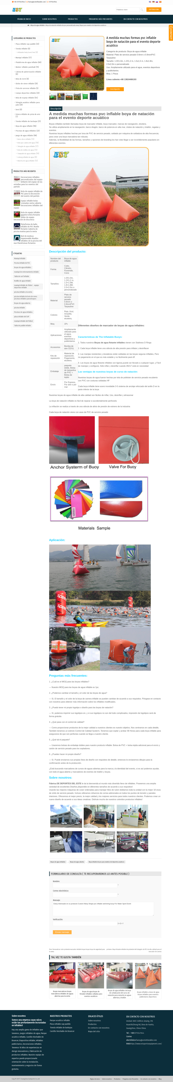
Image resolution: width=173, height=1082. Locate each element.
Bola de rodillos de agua (25, 150)
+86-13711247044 (19, 2)
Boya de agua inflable (24, 126)
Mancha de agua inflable (25, 161)
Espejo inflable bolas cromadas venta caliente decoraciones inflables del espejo (28, 204)
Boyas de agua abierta (77, 862)
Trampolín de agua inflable (26, 154)
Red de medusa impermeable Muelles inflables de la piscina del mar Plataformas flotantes (28, 239)
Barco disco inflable (24, 139)
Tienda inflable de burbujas (26, 121)
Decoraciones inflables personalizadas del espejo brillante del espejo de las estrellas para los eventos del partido (28, 182)
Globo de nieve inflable (25, 83)
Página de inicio (24, 19)
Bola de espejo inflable (25, 98)
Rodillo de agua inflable (22, 281)
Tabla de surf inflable (21, 276)
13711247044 (53, 2)
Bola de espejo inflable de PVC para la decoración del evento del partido (31, 193)
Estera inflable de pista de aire (28, 114)
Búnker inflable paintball (25, 67)
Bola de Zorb (21, 79)
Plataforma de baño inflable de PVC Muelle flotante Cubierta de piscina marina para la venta (26, 228)
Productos (73, 19)
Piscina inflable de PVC (22, 263)
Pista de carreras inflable (26, 88)
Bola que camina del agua (26, 143)
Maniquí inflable (22, 58)
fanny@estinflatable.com (36, 2)
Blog (19, 28)
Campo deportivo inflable (26, 93)
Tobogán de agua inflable (26, 146)
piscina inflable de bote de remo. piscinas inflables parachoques (25, 297)
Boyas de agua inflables (58, 862)
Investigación (115, 89)
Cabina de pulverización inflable (28, 72)
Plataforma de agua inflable (26, 62)
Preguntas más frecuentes (100, 19)
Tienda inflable (21, 49)
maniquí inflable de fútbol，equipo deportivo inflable (26, 286)
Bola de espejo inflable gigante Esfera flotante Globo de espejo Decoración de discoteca (27, 216)
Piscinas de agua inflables (26, 131)
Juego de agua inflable (24, 135)
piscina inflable (19, 308)
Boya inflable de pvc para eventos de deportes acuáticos (106, 862)
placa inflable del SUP (21, 317)
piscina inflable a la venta (23, 292)
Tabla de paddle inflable (22, 326)
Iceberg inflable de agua (25, 157)
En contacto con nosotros (136, 19)
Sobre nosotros (49, 19)
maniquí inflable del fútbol (23, 321)
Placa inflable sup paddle (26, 44)
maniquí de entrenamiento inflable (26, 272)
